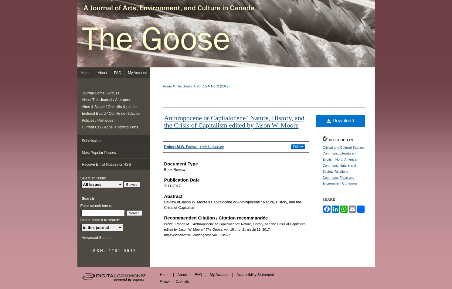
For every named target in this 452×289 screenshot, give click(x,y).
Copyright (182, 281)
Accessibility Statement (255, 275)
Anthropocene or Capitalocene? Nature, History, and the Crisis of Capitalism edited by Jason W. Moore (234, 121)
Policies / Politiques (97, 120)
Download (340, 120)
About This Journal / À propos (106, 100)
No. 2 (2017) (220, 86)
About (182, 275)
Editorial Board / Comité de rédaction (111, 113)
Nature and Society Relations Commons (339, 171)
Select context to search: (100, 220)
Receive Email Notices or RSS (106, 164)
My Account (219, 275)
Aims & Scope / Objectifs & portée (109, 107)
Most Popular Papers (99, 153)
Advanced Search (96, 238)
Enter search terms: (96, 206)
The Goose (226, 33)
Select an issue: (93, 178)
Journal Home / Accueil (100, 93)
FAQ (198, 275)
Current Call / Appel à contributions (110, 127)
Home (167, 86)
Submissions (92, 141)
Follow (298, 146)
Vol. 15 (202, 86)
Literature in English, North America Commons (340, 159)
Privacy (165, 281)
